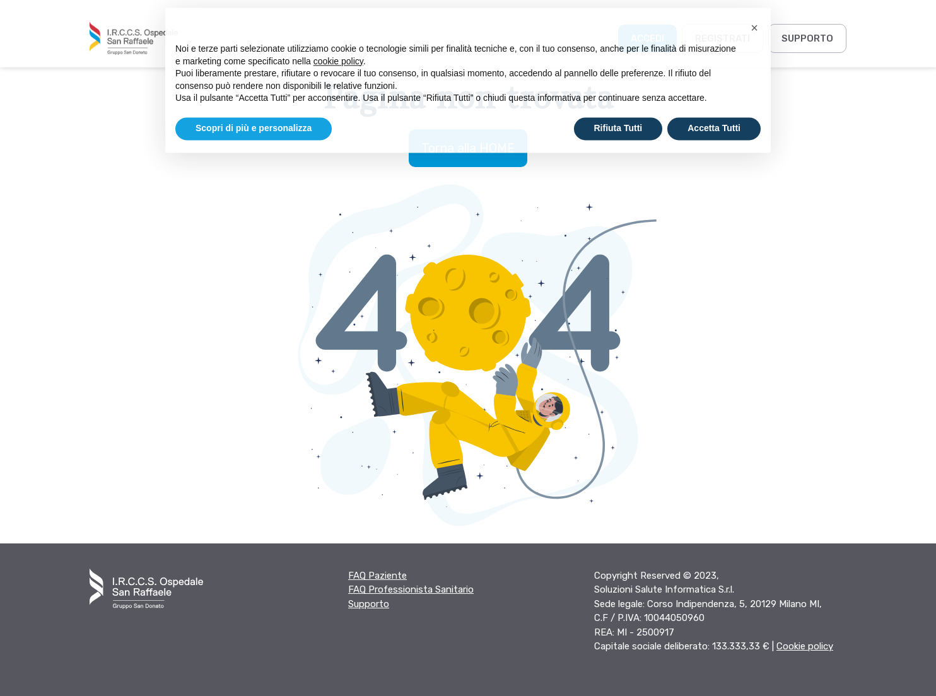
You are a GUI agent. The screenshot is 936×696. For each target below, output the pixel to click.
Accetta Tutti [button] (713, 118)
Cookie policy (804, 646)
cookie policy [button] (338, 50)
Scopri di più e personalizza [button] (254, 118)
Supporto (807, 38)
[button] (754, 18)
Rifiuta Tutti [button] (618, 118)
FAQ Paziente (377, 575)
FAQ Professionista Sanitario (411, 589)
